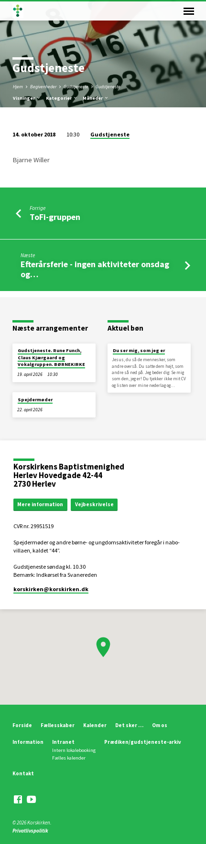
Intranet (63, 742)
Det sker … (129, 725)
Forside (22, 725)
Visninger (27, 98)
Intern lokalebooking (74, 750)
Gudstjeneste (76, 86)
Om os (159, 725)
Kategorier (62, 98)
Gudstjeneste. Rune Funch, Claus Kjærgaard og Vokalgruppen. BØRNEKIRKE (51, 357)
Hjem (18, 86)
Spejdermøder (35, 399)
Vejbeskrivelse (94, 504)
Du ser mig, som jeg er (139, 350)
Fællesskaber (58, 725)
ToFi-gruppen (55, 216)
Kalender (95, 725)
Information (27, 742)
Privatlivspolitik (30, 830)
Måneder (96, 98)
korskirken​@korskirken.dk (50, 589)
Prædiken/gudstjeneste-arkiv (142, 742)
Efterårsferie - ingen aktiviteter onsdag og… (95, 269)
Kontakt (23, 773)
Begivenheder (43, 86)
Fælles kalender (69, 758)
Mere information (40, 504)
